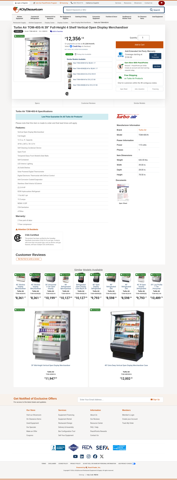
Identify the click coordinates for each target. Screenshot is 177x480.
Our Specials (31, 428)
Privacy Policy (75, 464)
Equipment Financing (66, 415)
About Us (93, 415)
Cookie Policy (62, 464)
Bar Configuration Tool (66, 432)
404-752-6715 (77, 3)
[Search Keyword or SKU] (105, 10)
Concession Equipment (96, 17)
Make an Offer (31, 432)
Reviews (88, 103)
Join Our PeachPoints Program (45, 3)
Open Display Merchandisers (81, 22)
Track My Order (128, 424)
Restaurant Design (65, 424)
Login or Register (21, 3)
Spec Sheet (123, 89)
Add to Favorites (56, 31)
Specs (37, 103)
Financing (64, 3)
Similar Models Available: (76, 59)
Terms (42, 464)
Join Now (157, 66)
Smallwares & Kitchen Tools (126, 17)
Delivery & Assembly (66, 428)
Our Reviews (95, 419)
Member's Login (128, 415)
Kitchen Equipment (19, 17)
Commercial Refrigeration (35, 17)
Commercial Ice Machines (50, 17)
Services (118, 3)
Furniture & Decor (111, 17)
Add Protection (155, 56)
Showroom (138, 3)
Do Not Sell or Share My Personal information (100, 464)
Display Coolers (62, 23)
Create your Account (130, 419)
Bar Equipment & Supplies (65, 17)
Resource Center (96, 424)
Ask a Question (139, 89)
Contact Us (148, 3)
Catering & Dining (80, 17)
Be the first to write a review (28, 259)
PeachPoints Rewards (98, 432)
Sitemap (81, 475)
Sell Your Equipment (66, 436)
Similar (139, 103)
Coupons (29, 436)
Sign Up (155, 400)
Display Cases (49, 23)
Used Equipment (157, 17)
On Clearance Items (142, 17)
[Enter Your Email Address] (112, 400)
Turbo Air (18, 31)
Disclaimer (51, 464)
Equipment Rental (65, 419)
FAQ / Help (94, 428)
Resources (127, 3)
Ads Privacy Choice (128, 464)
